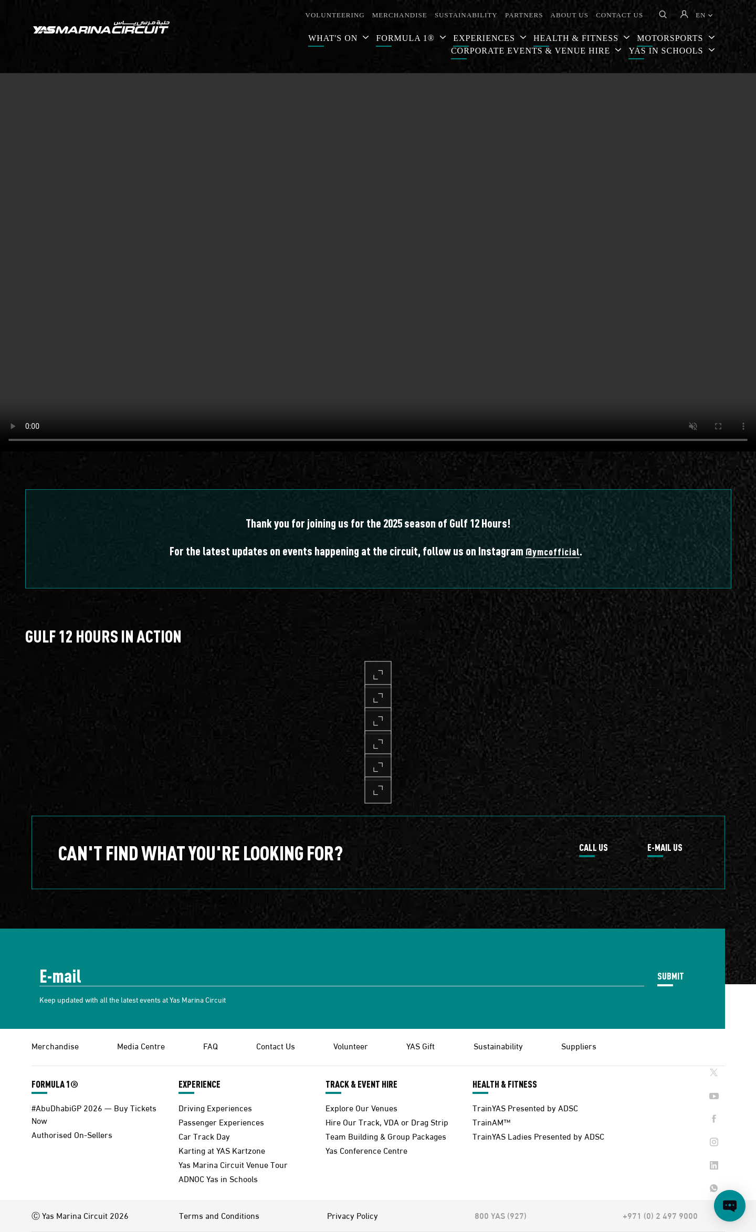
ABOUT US (570, 15)
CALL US (593, 848)
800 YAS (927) (501, 1215)
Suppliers (578, 1045)
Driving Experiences (215, 1107)
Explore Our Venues (361, 1107)
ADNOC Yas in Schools (218, 1178)
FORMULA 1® (406, 38)
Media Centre (141, 1045)
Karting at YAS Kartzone (221, 1150)
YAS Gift (420, 1045)
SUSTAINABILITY (466, 15)
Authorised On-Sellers (72, 1134)
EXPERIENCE (199, 1084)
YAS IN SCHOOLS (667, 50)
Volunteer (350, 1045)
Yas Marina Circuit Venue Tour (233, 1164)
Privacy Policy (352, 1215)
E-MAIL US (664, 848)
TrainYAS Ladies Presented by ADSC (538, 1136)
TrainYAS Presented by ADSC (525, 1107)
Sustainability (498, 1045)
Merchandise (55, 1045)
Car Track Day (204, 1136)
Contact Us (275, 1045)
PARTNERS (524, 15)
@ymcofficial (553, 551)
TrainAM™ (491, 1121)
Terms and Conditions (219, 1215)
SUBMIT (670, 976)
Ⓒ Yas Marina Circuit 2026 (80, 1215)
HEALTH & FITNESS (504, 1084)
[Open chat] (730, 1206)
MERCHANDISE (399, 15)
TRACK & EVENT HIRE (361, 1084)
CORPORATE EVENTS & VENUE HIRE (532, 50)
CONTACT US (619, 15)
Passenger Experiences (221, 1121)
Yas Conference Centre (366, 1150)
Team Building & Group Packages (386, 1136)
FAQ (210, 1045)
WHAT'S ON (334, 38)
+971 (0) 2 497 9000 (660, 1215)
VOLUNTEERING (335, 15)
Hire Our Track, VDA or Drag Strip (387, 1121)
